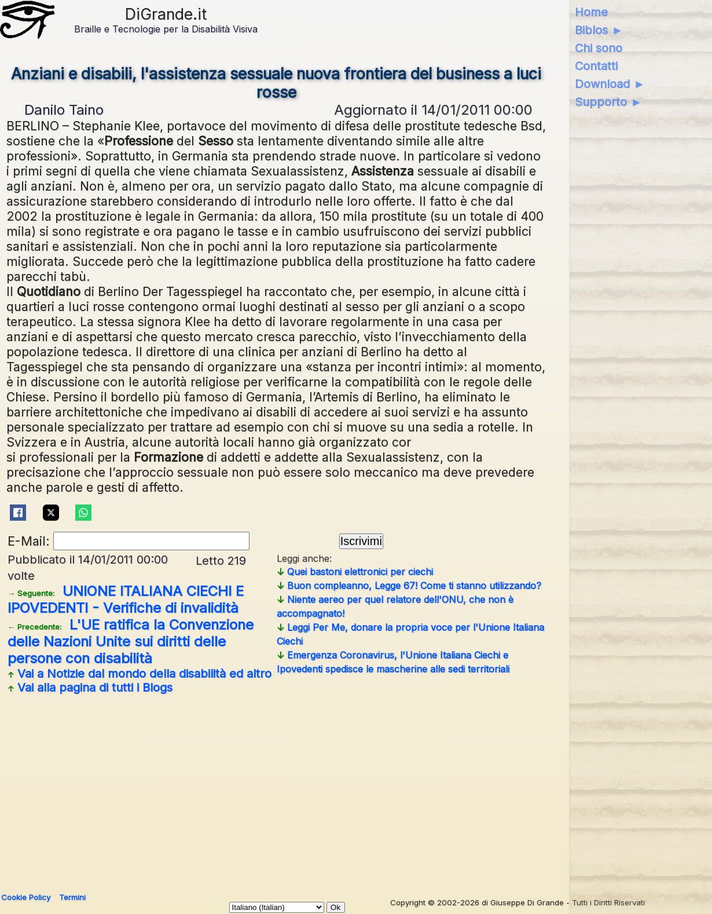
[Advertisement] (351, 789)
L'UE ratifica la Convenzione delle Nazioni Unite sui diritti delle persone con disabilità (131, 641)
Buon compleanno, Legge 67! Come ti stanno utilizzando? (409, 585)
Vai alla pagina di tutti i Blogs (90, 687)
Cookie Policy (25, 897)
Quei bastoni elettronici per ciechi (355, 571)
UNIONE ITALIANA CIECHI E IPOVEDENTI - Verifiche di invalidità (126, 599)
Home (591, 12)
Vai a (139, 674)
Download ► (610, 84)
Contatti (596, 66)
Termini (72, 897)
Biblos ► (599, 30)
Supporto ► (608, 102)
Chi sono (598, 48)
